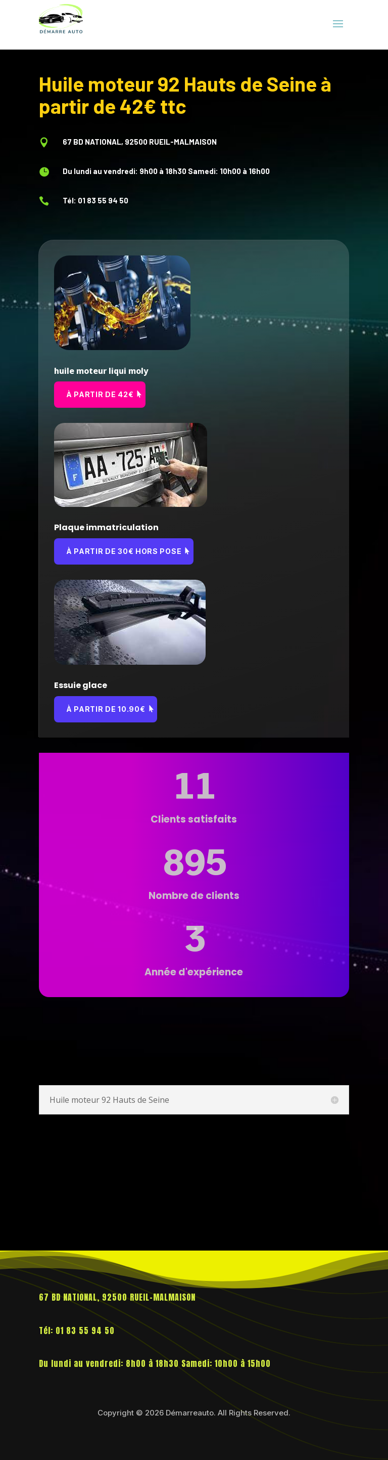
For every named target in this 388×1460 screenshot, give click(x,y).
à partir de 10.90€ (106, 709)
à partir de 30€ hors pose (124, 551)
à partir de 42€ (100, 394)
